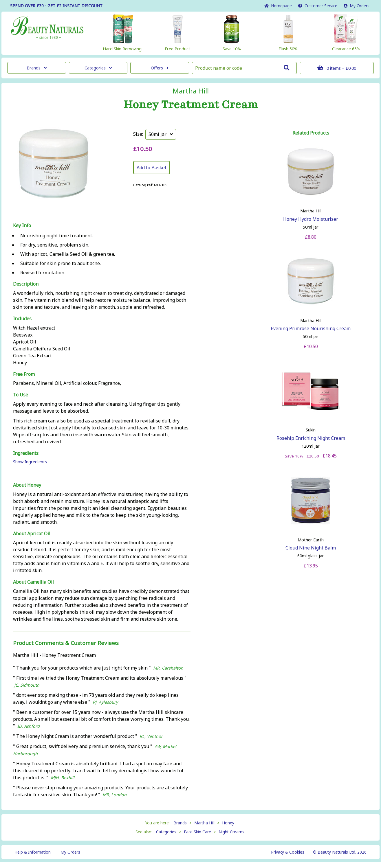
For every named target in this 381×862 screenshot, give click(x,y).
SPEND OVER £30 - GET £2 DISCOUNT (56, 5)
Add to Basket (151, 167)
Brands (37, 68)
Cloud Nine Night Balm (310, 548)
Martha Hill (191, 91)
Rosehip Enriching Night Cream (310, 438)
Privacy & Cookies (287, 852)
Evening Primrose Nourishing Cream (311, 328)
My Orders (356, 5)
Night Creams (231, 832)
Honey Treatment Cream (190, 105)
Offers (159, 68)
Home (278, 5)
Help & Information (32, 852)
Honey (228, 823)
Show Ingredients (30, 461)
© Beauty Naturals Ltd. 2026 (340, 852)
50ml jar (161, 134)
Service (317, 5)
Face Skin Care (197, 832)
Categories (98, 68)
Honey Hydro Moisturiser (310, 219)
